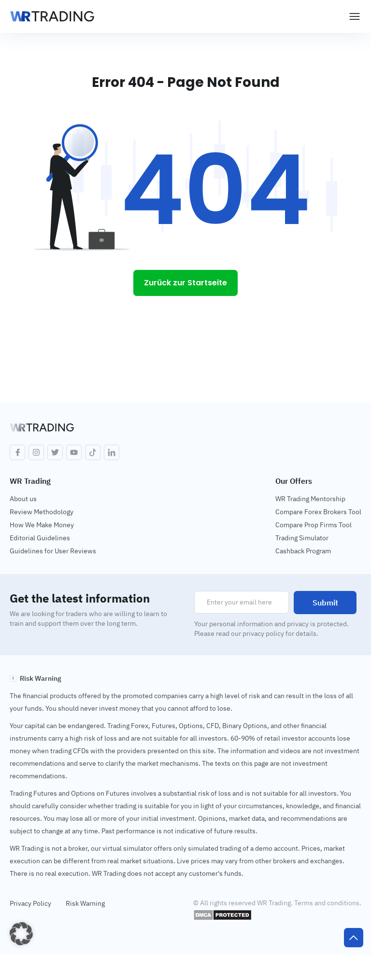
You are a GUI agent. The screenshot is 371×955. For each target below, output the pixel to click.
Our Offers (293, 481)
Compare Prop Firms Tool (313, 524)
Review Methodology (41, 511)
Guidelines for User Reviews (53, 551)
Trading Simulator (301, 538)
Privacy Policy (30, 903)
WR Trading (30, 481)
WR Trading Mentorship (310, 498)
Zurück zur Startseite (185, 282)
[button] (21, 934)
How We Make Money (42, 524)
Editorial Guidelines (40, 538)
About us (23, 498)
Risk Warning (85, 903)
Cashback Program (303, 551)
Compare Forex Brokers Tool (318, 511)
